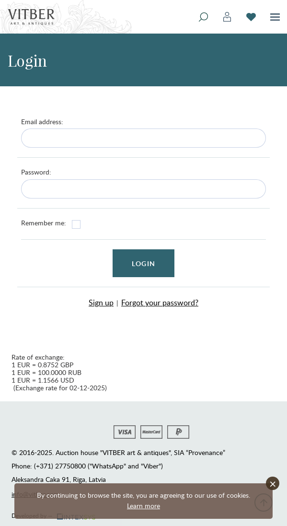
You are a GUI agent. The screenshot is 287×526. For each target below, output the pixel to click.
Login (143, 263)
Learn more (143, 505)
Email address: (42, 121)
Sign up (101, 302)
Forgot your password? (159, 302)
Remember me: (43, 222)
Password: (36, 171)
